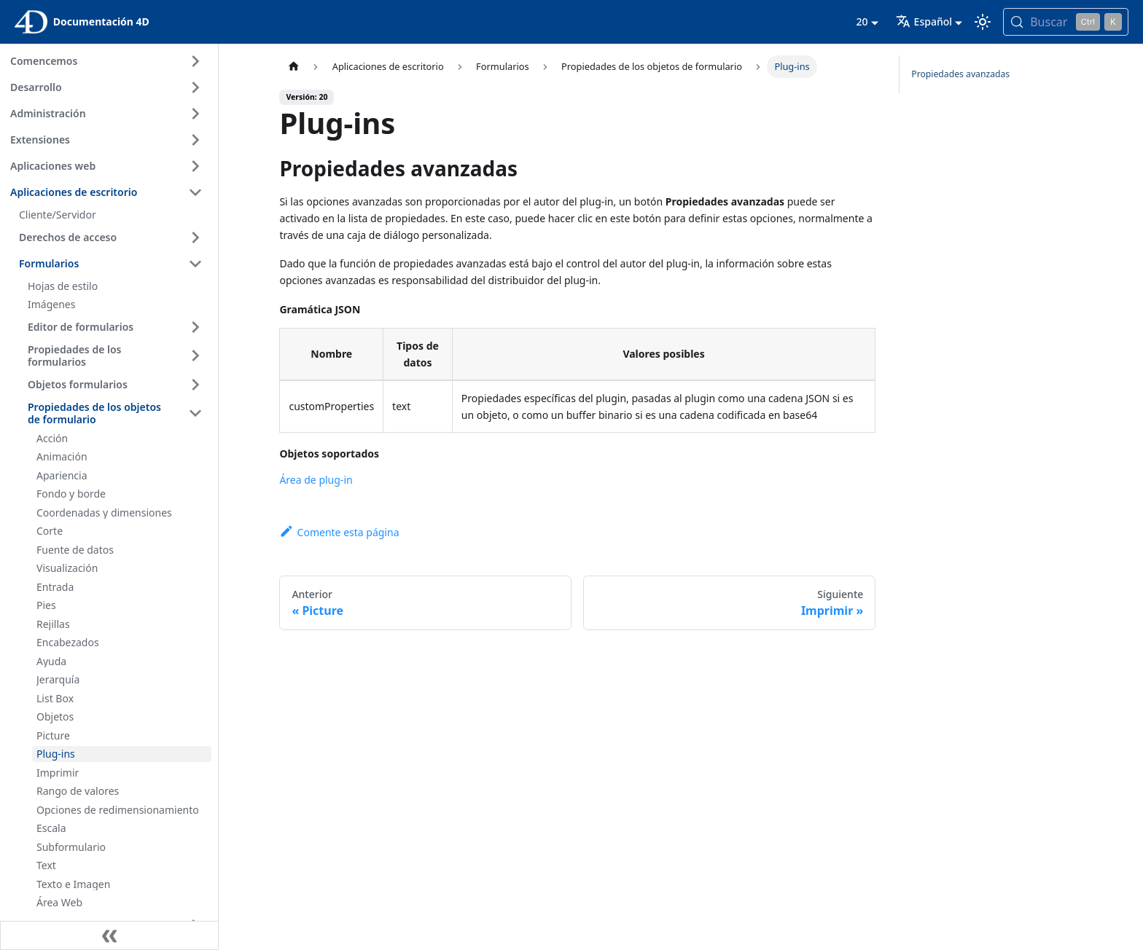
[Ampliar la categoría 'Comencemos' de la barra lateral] (195, 61)
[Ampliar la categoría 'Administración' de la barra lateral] (195, 113)
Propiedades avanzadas (960, 74)
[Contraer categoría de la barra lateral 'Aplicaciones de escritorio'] (195, 192)
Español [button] (924, 21)
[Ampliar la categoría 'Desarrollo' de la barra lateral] (195, 87)
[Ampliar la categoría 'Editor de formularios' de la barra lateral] (195, 327)
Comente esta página (339, 532)
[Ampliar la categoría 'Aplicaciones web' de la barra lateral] (195, 166)
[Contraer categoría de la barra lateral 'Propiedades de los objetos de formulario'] (195, 413)
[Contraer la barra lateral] (109, 935)
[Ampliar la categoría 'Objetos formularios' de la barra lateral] (195, 384)
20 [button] (861, 21)
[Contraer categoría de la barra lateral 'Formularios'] (195, 263)
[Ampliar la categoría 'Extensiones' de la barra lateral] (195, 140)
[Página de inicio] (293, 66)
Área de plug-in (315, 480)
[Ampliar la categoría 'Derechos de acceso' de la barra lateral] (195, 237)
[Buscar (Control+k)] (1065, 22)
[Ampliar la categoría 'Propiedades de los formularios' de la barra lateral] (195, 356)
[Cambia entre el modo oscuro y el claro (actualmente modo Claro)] (982, 22)
